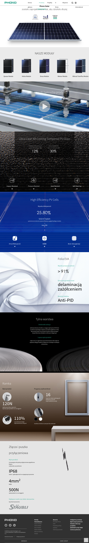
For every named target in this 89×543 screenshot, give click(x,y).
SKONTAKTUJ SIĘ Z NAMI (76, 527)
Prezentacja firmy (57, 525)
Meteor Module (37, 529)
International (79, 7)
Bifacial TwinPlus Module (38, 532)
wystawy (55, 527)
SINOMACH (24, 541)
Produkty (41, 3)
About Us (55, 519)
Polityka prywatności (20, 536)
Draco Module (37, 527)
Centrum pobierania (75, 529)
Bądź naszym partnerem (76, 521)
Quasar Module (38, 523)
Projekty (49, 3)
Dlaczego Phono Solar (57, 522)
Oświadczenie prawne (9, 536)
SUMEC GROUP (64, 541)
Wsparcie (65, 3)
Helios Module (37, 525)
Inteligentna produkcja (76, 519)
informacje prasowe (57, 529)
